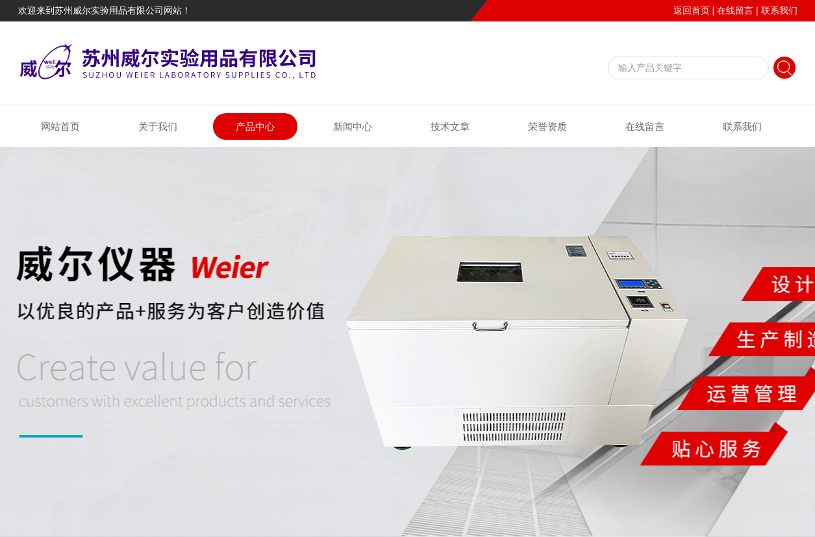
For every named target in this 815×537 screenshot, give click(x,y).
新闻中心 (352, 126)
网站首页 (60, 126)
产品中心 (255, 126)
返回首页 (691, 10)
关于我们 (157, 126)
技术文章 (450, 126)
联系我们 (779, 10)
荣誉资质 (547, 126)
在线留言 (735, 10)
